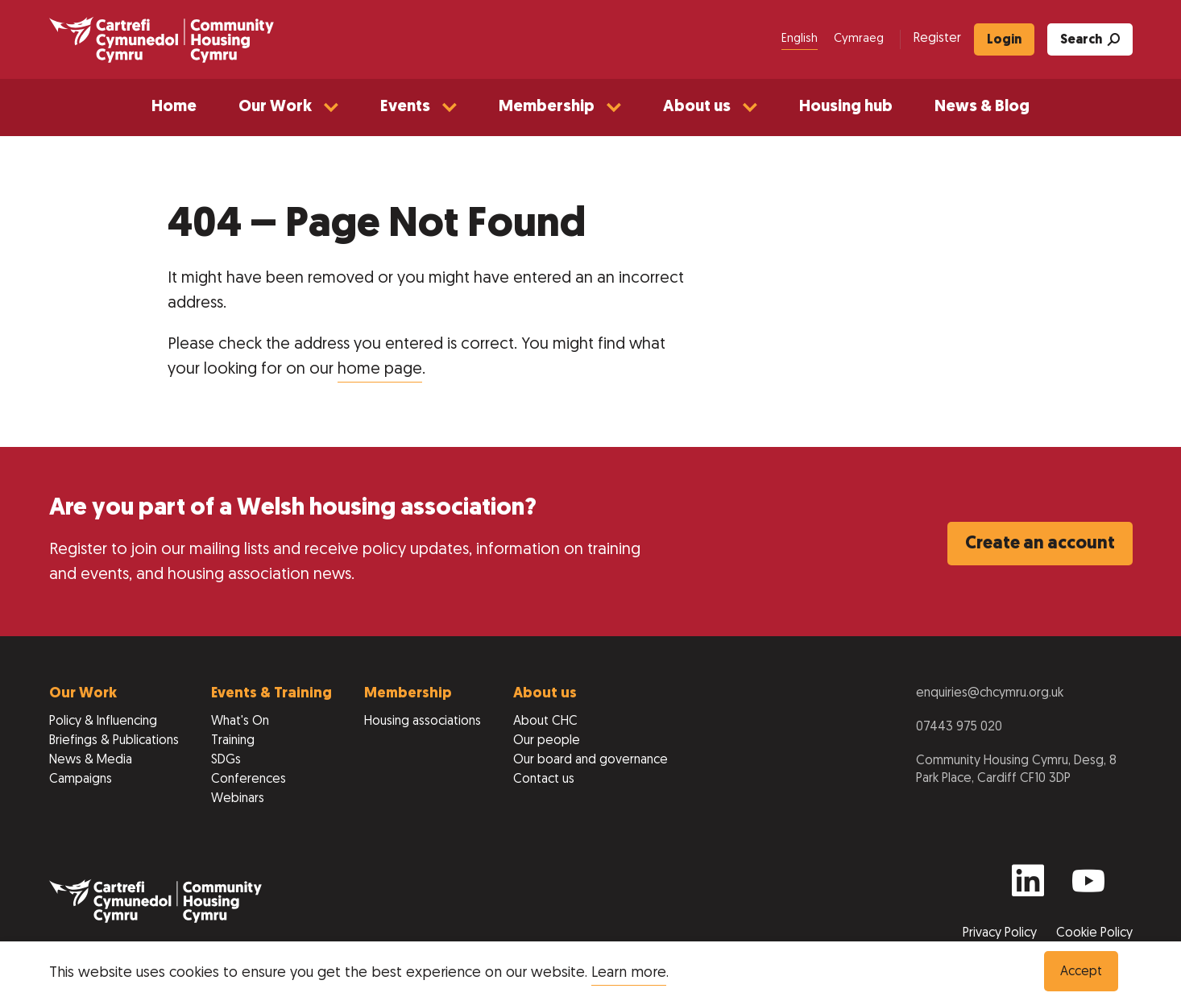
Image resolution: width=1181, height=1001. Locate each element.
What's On (240, 721)
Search (1090, 40)
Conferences (248, 779)
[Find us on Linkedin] (1028, 888)
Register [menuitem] (937, 38)
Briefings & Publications (114, 740)
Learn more (628, 973)
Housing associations (422, 721)
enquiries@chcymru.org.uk (989, 693)
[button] (288, 107)
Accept (1081, 972)
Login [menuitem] (1004, 40)
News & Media (90, 760)
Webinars (237, 798)
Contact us (543, 779)
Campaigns (80, 779)
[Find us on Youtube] (1088, 888)
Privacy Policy (1001, 933)
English (799, 39)
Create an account (1040, 544)
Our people (546, 740)
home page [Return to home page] (380, 370)
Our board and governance (590, 760)
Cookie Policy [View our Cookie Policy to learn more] (1094, 933)
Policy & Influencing (103, 721)
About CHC (545, 721)
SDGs (226, 760)
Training (233, 740)
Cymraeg (859, 39)
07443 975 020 (959, 727)
